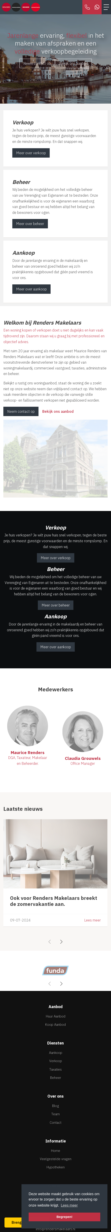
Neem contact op (37, 63)
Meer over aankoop (31, 289)
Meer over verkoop (31, 153)
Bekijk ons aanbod (73, 63)
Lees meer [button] (69, 1205)
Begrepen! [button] (64, 1217)
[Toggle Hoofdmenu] (106, 7)
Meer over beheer (30, 223)
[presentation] (7, 92)
